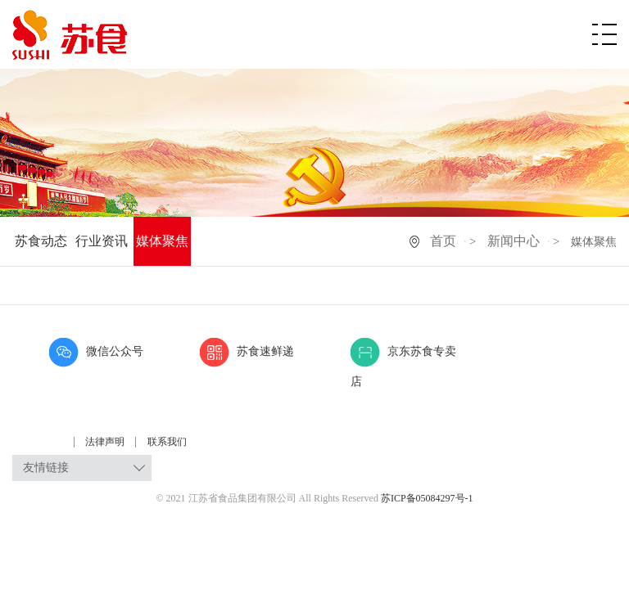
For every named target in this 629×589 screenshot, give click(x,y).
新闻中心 (513, 241)
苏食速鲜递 (247, 351)
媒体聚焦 (162, 241)
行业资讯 (101, 241)
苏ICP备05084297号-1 (427, 498)
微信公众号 (96, 351)
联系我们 (167, 441)
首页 (443, 241)
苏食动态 (41, 241)
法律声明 (106, 441)
